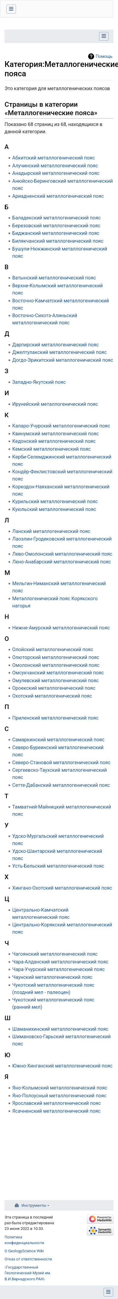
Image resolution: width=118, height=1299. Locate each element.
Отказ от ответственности (28, 1259)
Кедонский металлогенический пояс (54, 441)
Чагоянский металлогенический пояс (55, 954)
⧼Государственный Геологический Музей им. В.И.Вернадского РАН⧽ (28, 1273)
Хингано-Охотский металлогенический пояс (62, 888)
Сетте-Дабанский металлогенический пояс (61, 785)
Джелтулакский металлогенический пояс (59, 352)
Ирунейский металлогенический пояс (55, 404)
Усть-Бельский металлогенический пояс (58, 866)
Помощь (104, 56)
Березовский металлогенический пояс (56, 226)
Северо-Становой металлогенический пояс (61, 762)
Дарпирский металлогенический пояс (55, 345)
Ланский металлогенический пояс (51, 531)
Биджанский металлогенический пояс (55, 233)
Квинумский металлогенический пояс (55, 434)
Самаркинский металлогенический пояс (58, 740)
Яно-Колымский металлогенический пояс (59, 1088)
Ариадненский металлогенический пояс (58, 196)
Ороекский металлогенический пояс (53, 688)
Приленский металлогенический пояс (55, 718)
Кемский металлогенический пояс (51, 449)
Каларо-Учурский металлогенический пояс (61, 426)
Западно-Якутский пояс (39, 382)
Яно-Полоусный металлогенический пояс (59, 1096)
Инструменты (33, 1205)
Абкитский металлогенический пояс (53, 158)
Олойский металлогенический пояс (52, 649)
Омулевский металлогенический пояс (55, 680)
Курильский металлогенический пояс (55, 501)
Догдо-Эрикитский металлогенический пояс (62, 360)
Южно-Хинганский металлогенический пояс (62, 1066)
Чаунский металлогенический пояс (52, 977)
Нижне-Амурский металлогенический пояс (61, 628)
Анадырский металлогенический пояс (56, 173)
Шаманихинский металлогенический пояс (60, 1029)
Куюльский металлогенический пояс (54, 509)
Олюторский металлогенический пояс (55, 657)
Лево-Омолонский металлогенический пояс (62, 554)
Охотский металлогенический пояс (52, 696)
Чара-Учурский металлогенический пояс (58, 969)
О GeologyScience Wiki (24, 1251)
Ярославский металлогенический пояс (56, 1103)
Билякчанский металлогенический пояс (58, 241)
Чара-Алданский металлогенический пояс (60, 962)
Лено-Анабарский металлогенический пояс (61, 562)
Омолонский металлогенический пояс (56, 665)
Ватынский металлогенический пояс (54, 278)
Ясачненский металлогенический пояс (56, 1111)
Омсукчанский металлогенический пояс (58, 673)
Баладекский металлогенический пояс (56, 218)
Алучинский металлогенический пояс (55, 166)
